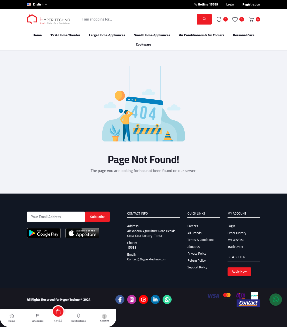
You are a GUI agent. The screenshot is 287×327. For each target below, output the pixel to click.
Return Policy (196, 260)
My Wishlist (236, 240)
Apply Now (239, 271)
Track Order (235, 247)
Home (37, 35)
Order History (237, 233)
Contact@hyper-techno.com (146, 259)
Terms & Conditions (200, 240)
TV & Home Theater (65, 35)
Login (230, 4)
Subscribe (97, 216)
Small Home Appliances (152, 35)
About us (193, 247)
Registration (251, 4)
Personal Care (243, 35)
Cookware (143, 44)
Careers (192, 226)
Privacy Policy (196, 253)
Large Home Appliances (107, 35)
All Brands (194, 233)
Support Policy (197, 267)
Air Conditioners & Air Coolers (201, 35)
